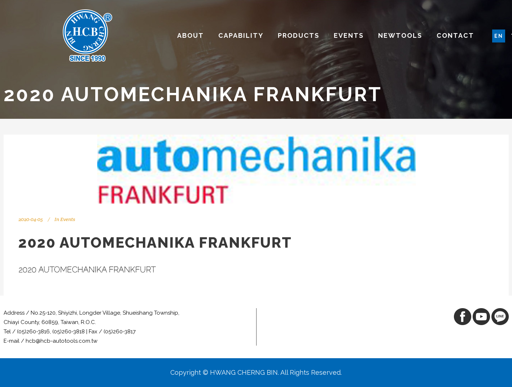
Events (67, 219)
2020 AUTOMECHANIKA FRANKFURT (87, 269)
